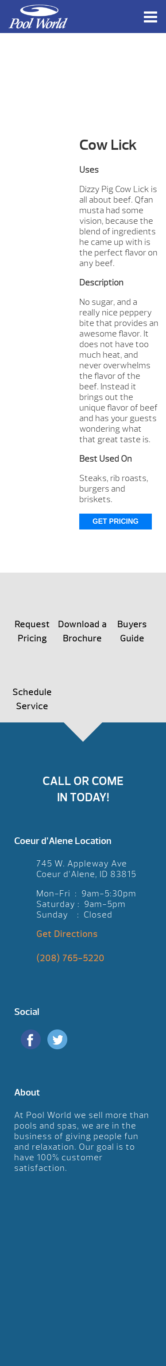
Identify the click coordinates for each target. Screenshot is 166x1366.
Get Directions (67, 934)
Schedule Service (32, 699)
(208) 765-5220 (70, 958)
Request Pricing (32, 631)
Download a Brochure (82, 631)
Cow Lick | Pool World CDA (38, 16)
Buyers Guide (132, 631)
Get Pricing (116, 521)
